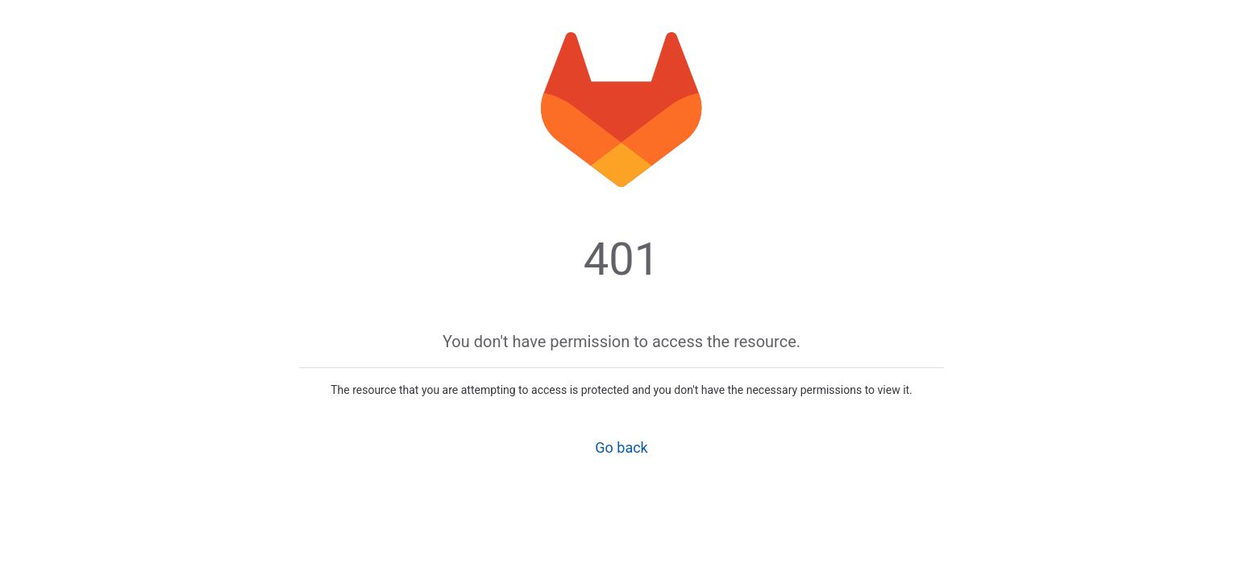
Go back (621, 447)
